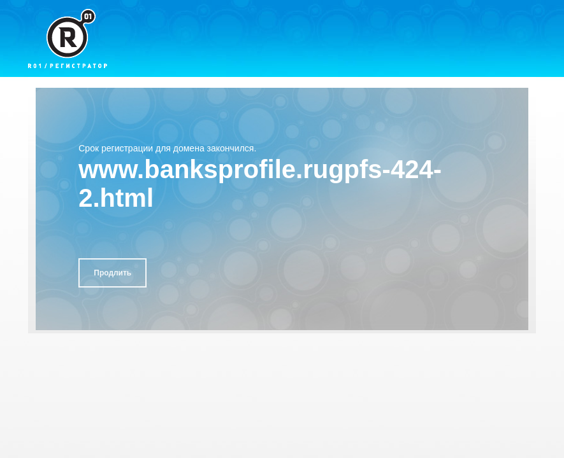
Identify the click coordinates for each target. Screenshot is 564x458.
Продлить (112, 272)
